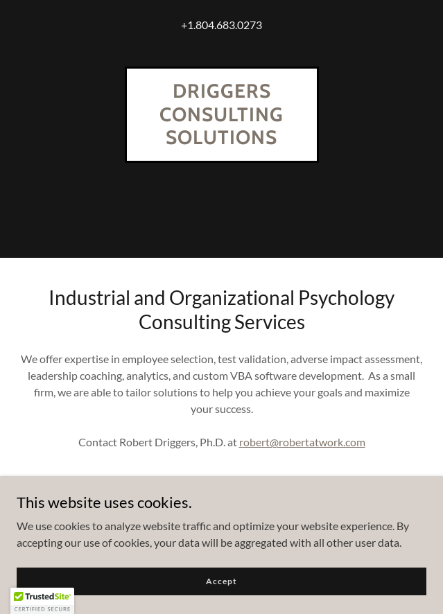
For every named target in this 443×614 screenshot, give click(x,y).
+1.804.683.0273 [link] (221, 24)
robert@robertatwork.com (302, 441)
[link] (222, 139)
